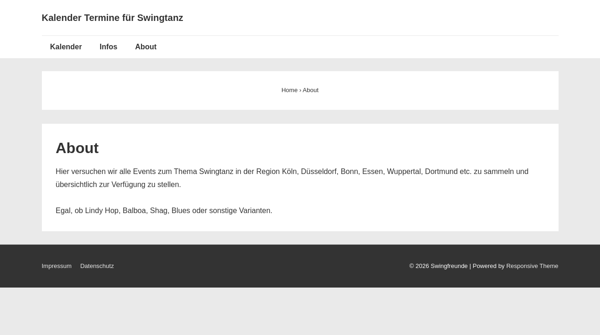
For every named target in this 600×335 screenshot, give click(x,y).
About (145, 47)
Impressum (57, 265)
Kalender (66, 47)
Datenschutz (97, 265)
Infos (108, 47)
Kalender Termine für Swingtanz (112, 18)
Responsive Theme (532, 265)
